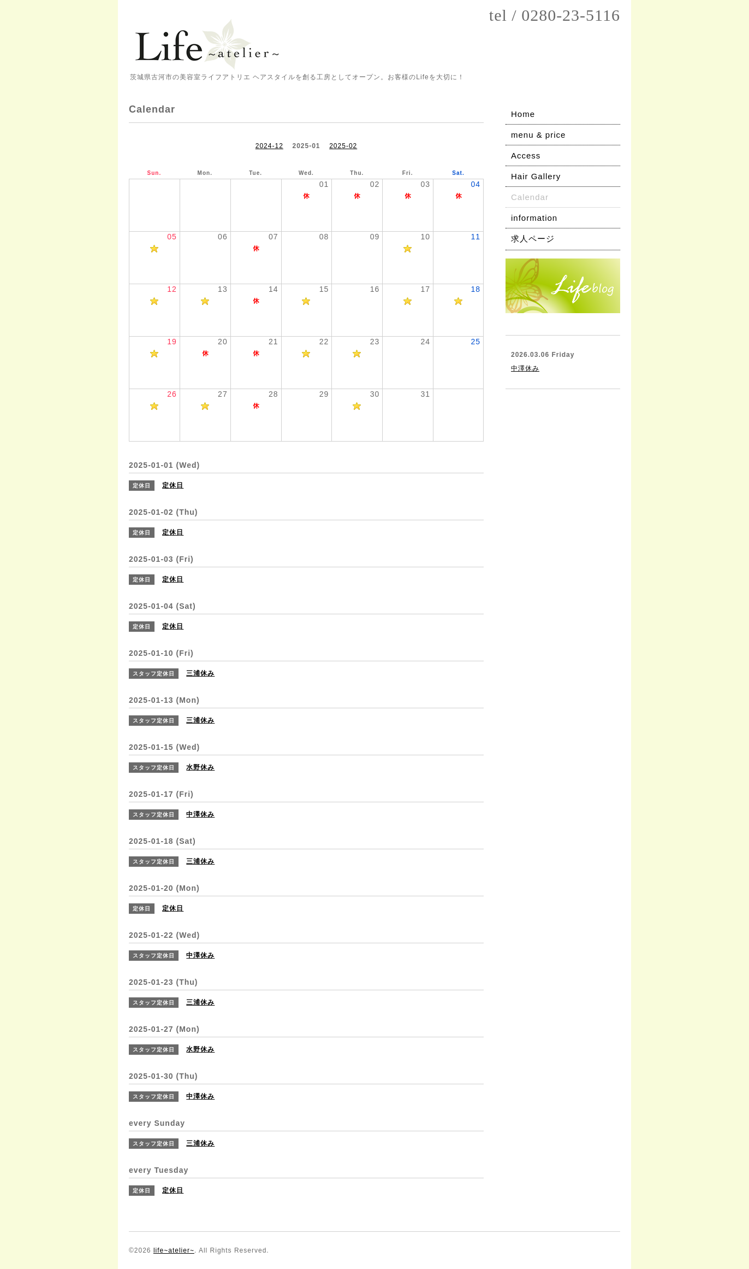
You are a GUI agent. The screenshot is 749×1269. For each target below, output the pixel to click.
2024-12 (269, 146)
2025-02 (343, 146)
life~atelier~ (173, 1250)
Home (523, 114)
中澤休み (525, 368)
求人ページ (533, 238)
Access (525, 155)
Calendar (530, 197)
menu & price (538, 134)
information (534, 217)
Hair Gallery (536, 176)
